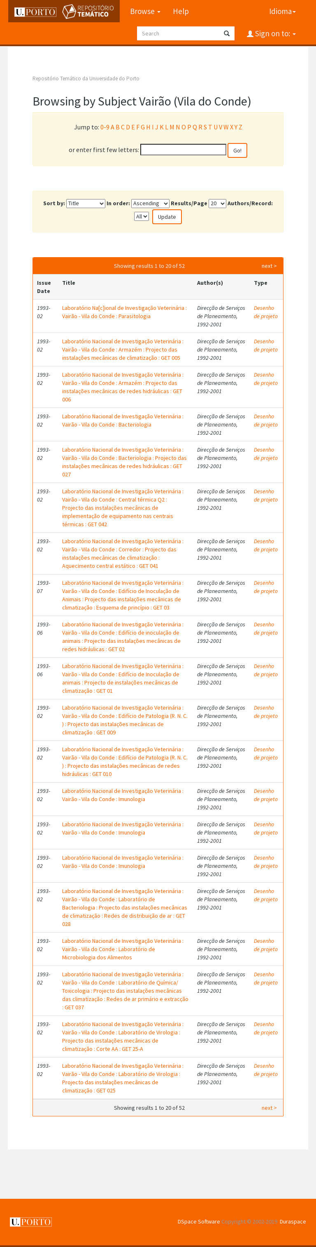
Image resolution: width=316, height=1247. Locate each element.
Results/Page (189, 203)
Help (180, 11)
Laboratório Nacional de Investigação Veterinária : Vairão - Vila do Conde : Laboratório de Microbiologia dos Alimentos (123, 949)
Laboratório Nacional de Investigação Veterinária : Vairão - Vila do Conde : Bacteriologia (123, 420)
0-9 (104, 127)
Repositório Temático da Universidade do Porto (86, 78)
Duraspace (293, 1221)
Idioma (282, 11)
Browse (145, 11)
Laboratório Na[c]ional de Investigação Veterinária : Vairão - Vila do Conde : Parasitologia (124, 312)
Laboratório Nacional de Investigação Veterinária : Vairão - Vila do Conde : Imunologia (123, 795)
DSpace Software (199, 1221)
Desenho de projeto (266, 312)
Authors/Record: (250, 203)
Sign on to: (274, 33)
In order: (118, 203)
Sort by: (54, 203)
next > (269, 266)
